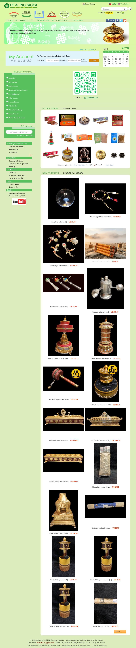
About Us (12, 173)
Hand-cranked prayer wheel (59, 307)
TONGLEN (13, 152)
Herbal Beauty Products (16, 118)
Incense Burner (13, 102)
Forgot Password (84, 60)
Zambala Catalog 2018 (17, 196)
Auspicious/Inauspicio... (17, 147)
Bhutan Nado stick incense (101, 626)
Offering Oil (12, 106)
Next (107, 165)
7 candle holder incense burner (58, 482)
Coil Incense (12, 82)
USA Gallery (124, 4)
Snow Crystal (13, 149)
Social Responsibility (16, 178)
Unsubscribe (20, 135)
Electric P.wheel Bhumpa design (58, 358)
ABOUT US (12, 20)
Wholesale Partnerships (17, 175)
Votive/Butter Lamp (15, 110)
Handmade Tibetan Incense (17, 90)
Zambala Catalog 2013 (17, 193)
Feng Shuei (12, 78)
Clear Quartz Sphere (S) (59, 222)
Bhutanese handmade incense (101, 528)
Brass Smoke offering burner (58, 533)
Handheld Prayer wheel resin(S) (59, 626)
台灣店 (114, 4)
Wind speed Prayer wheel (100, 312)
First (75, 165)
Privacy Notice (14, 184)
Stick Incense (13, 86)
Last (111, 165)
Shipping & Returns (16, 161)
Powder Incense (14, 94)
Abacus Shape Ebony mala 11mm (100, 217)
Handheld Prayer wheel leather (59, 399)
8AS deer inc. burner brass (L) (100, 441)
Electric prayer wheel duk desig (101, 358)
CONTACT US (77, 20)
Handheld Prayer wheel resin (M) (101, 580)
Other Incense (13, 98)
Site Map (12, 166)
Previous (81, 165)
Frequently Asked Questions (18, 164)
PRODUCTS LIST (26, 20)
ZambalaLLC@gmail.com (45, 643)
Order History (90, 4)
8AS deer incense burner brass (58, 441)
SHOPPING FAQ (43, 20)
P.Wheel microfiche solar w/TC (101, 405)
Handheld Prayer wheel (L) (59, 580)
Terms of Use (13, 187)
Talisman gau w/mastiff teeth (59, 266)
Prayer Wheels (13, 114)
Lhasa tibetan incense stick (101, 262)
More (30, 155)
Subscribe (29, 135)
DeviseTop (103, 645)
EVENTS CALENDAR (60, 20)
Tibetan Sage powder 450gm (101, 487)
